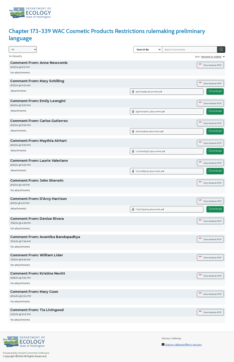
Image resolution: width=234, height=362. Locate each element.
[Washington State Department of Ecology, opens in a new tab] (32, 14)
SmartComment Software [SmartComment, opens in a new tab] (33, 352)
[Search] (221, 49)
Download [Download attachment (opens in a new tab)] (215, 91)
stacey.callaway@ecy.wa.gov (183, 344)
